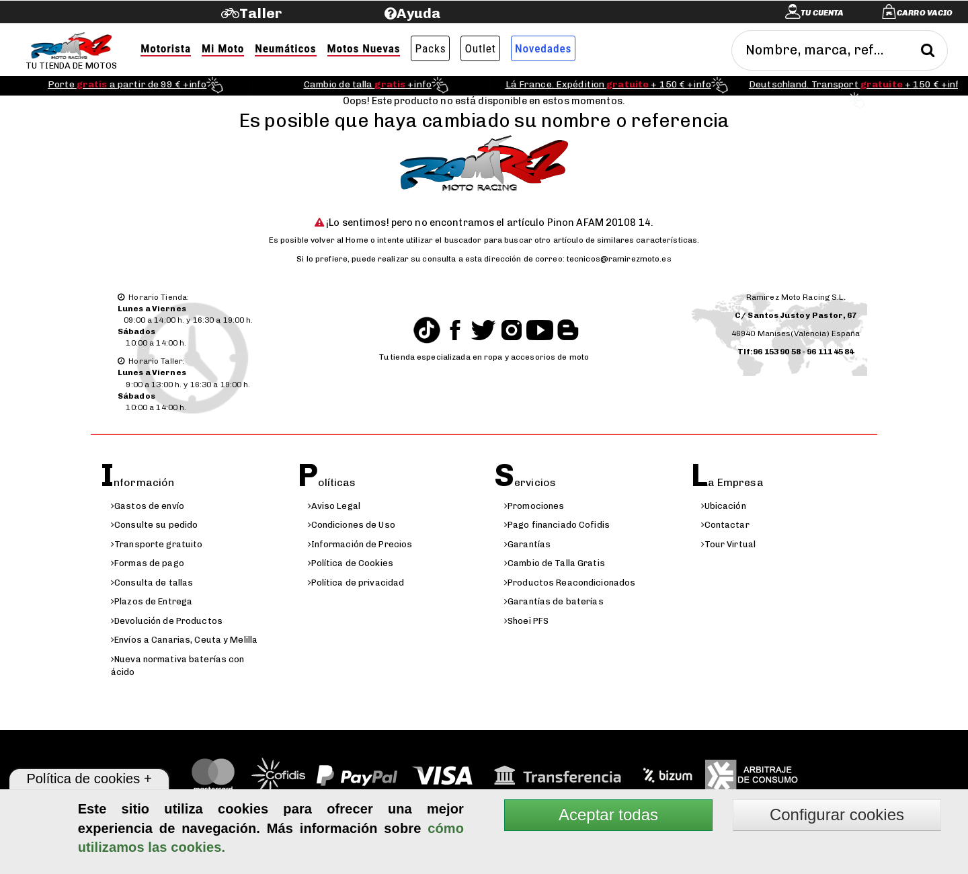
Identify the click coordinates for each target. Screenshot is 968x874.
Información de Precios (360, 544)
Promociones (534, 506)
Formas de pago (147, 563)
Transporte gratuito (156, 544)
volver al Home (339, 240)
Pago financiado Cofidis (557, 525)
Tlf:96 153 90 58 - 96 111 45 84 (795, 351)
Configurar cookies (837, 814)
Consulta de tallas (152, 583)
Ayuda (419, 13)
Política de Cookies (350, 563)
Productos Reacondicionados (569, 583)
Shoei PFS (526, 621)
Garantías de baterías (554, 601)
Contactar (725, 525)
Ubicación (723, 506)
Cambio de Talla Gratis (554, 563)
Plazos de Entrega (151, 601)
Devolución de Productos (167, 621)
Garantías (527, 544)
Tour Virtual (728, 544)
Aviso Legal (334, 506)
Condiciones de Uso (351, 525)
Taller (260, 13)
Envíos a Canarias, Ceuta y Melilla (184, 640)
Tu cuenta (822, 12)
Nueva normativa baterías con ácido (178, 665)
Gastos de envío (147, 506)
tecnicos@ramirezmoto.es (619, 259)
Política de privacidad (356, 583)
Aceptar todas (608, 814)
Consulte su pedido (154, 525)
